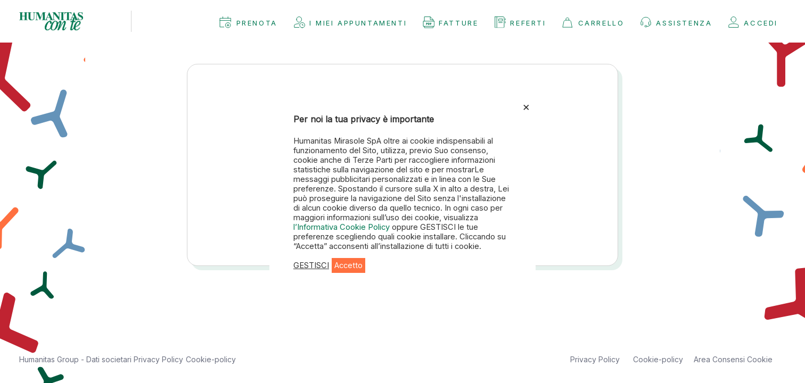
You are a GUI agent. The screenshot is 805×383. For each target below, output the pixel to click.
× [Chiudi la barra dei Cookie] (526, 106)
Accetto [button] (348, 265)
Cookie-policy (211, 359)
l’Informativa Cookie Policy (342, 227)
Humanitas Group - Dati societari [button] (76, 359)
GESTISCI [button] (311, 265)
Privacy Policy (158, 359)
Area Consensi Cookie (733, 359)
